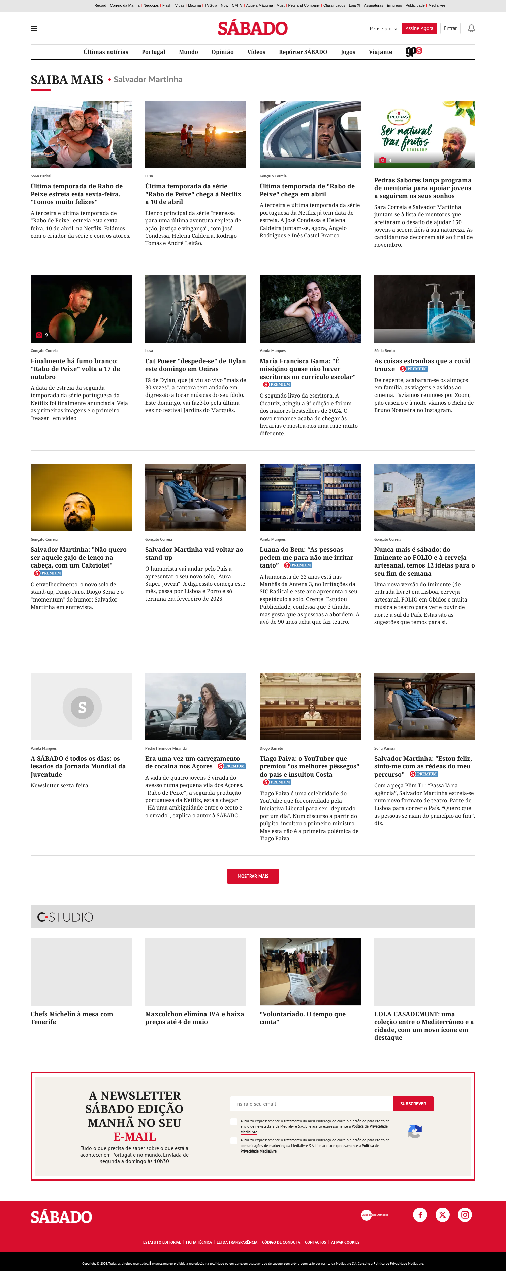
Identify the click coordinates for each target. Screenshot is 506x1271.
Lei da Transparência (237, 1242)
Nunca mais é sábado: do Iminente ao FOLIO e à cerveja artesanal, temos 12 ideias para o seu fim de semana (424, 561)
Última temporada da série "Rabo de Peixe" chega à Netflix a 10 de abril (193, 194)
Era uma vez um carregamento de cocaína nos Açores (192, 762)
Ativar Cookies (345, 1242)
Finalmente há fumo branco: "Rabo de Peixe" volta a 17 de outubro (75, 369)
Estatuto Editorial (162, 1242)
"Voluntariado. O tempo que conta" (303, 1018)
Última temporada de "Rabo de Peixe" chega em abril (307, 190)
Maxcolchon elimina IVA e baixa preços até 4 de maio (194, 1018)
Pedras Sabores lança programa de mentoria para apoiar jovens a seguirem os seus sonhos (423, 188)
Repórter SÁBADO (303, 52)
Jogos (348, 52)
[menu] (34, 28)
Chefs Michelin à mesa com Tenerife (72, 1018)
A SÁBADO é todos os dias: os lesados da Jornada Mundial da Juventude (78, 766)
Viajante (380, 52)
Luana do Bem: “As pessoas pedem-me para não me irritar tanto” (306, 557)
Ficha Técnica (199, 1242)
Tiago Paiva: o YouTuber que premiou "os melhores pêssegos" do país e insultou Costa (309, 766)
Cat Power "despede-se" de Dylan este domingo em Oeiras (195, 365)
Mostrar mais (253, 876)
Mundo (188, 52)
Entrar (450, 28)
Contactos (315, 1242)
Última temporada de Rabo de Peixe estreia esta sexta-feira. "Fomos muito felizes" (77, 194)
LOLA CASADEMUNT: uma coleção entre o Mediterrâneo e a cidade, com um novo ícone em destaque (424, 1025)
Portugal (153, 52)
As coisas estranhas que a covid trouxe (422, 365)
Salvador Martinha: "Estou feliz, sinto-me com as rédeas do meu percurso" (423, 766)
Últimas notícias (106, 52)
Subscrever (413, 1104)
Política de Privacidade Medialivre (398, 1263)
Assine (419, 28)
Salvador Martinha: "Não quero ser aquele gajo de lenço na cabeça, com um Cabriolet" (79, 557)
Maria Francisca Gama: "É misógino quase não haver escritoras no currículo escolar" (308, 369)
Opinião (223, 52)
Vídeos (256, 52)
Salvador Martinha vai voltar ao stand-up (194, 553)
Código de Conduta (281, 1242)
